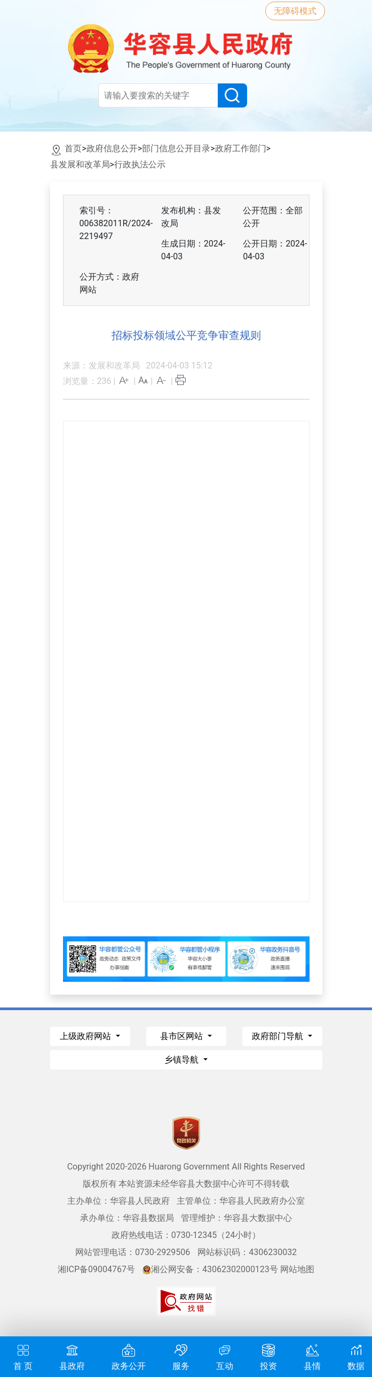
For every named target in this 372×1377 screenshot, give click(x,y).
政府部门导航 (278, 1036)
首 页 (23, 1356)
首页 (73, 148)
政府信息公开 (112, 148)
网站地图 (297, 1269)
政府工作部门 (240, 148)
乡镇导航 (182, 1060)
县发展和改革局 (80, 164)
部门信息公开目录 (176, 148)
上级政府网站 (86, 1036)
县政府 (72, 1356)
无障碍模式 (295, 11)
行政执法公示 (139, 164)
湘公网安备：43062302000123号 (210, 1269)
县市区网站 (182, 1036)
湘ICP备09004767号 (96, 1269)
